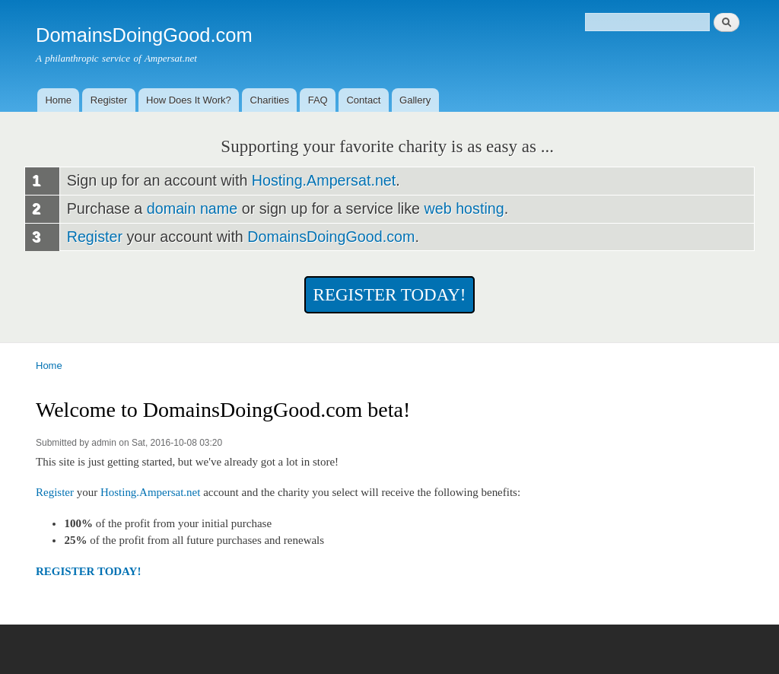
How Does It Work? (188, 100)
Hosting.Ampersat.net (324, 180)
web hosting (464, 208)
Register (109, 100)
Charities (269, 100)
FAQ (318, 100)
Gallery (415, 100)
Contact (363, 100)
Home (58, 100)
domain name (192, 208)
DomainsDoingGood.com (331, 236)
